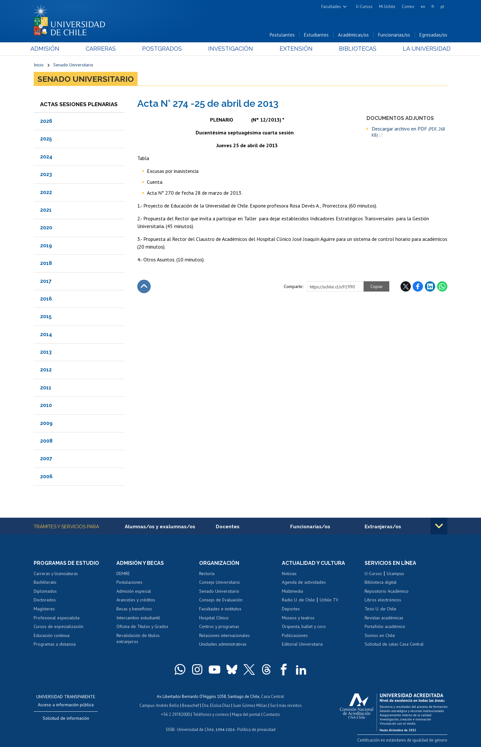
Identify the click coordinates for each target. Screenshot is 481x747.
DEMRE (123, 573)
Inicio (39, 64)
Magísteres (44, 609)
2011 (45, 388)
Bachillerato (45, 582)
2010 (46, 405)
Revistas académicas (384, 618)
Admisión (48, 48)
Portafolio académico (385, 626)
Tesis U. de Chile (380, 609)
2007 (46, 458)
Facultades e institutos (220, 609)
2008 (46, 441)
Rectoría (207, 573)
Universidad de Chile (195, 729)
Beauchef (190, 705)
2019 (46, 245)
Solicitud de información (66, 718)
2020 (46, 228)
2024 (46, 157)
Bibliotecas (355, 48)
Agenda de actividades (304, 582)
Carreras (103, 48)
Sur (273, 705)
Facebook (418, 286)
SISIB (170, 729)
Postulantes (282, 35)
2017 (46, 281)
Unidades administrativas (223, 644)
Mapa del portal (246, 714)
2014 (46, 334)
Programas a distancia (55, 644)
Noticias (289, 573)
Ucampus (395, 573)
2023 (46, 174)
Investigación (230, 48)
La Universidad (423, 48)
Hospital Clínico (214, 618)
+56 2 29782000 (175, 714)
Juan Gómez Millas (250, 705)
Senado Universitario (73, 64)
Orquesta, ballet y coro (304, 626)
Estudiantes (316, 35)
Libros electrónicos (383, 600)
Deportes (291, 609)
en (423, 6)
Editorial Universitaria (302, 644)
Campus (146, 705)
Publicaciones (295, 635)
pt (442, 6)
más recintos (290, 705)
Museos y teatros (298, 618)
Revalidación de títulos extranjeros (138, 638)
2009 (46, 423)
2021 (46, 210)
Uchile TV (329, 600)
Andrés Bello (167, 705)
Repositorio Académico (387, 591)
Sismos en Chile (380, 635)
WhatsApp (442, 286)
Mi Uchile (387, 6)
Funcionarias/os (394, 35)
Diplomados (45, 591)
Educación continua (52, 635)
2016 (46, 299)
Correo (408, 6)
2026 (46, 121)
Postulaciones (129, 582)
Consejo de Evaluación (220, 600)
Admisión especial (133, 591)
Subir (144, 286)
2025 (46, 139)
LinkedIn (430, 286)
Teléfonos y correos (211, 714)
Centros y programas (219, 626)
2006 (46, 476)
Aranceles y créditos (135, 600)
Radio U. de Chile (298, 600)
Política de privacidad (256, 729)
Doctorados (45, 600)
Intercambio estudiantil (138, 618)
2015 (46, 316)
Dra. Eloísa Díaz (216, 705)
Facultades (331, 6)
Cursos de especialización (58, 626)
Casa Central (272, 696)
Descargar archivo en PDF (408, 132)
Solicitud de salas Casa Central (394, 644)
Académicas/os (353, 35)
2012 (46, 370)
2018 (46, 263)
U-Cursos (364, 6)
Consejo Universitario (219, 582)
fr (433, 6)
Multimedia (292, 591)
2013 (46, 352)
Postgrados (163, 48)
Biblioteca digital (381, 582)
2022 (46, 192)
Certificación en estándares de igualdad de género (402, 740)
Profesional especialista (57, 618)
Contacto (271, 714)
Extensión (294, 48)
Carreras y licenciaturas (56, 573)
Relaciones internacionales (224, 635)
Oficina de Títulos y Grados (142, 626)
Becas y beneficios (134, 609)
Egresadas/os (433, 35)
